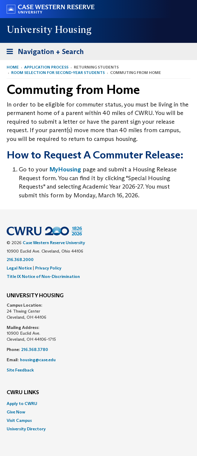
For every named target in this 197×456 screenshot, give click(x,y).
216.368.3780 (34, 349)
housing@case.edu (38, 359)
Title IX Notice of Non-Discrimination (43, 276)
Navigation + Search (43, 52)
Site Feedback (20, 370)
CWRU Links (23, 393)
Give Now (16, 412)
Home (13, 67)
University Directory (26, 429)
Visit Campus (19, 420)
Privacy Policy (48, 268)
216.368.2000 (20, 259)
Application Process (46, 67)
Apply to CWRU (22, 403)
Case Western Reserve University (54, 242)
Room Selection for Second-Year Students (58, 72)
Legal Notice (19, 268)
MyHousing (66, 169)
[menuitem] (98, 403)
